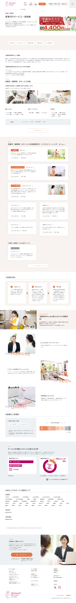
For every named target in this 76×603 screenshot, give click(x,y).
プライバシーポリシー (60, 595)
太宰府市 (7, 503)
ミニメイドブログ (34, 580)
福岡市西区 (16, 501)
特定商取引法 (68, 595)
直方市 (39, 505)
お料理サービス (12, 579)
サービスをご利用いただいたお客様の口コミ (58, 479)
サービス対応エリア (17, 9)
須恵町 (67, 503)
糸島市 (34, 503)
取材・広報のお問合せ (58, 577)
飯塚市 (46, 505)
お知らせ (55, 572)
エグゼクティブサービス (13, 574)
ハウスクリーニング (13, 581)
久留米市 (53, 505)
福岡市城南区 (24, 501)
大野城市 (56, 501)
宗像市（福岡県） (23, 9)
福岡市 (35, 499)
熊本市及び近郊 (8, 512)
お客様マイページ (34, 585)
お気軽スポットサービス (13, 578)
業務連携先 (56, 570)
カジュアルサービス (13, 576)
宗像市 (63, 501)
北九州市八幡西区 (19, 499)
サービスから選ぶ (11, 569)
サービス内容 (11, 43)
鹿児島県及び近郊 (8, 519)
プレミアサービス (12, 572)
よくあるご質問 (34, 575)
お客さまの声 (39, 43)
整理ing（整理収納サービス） (14, 583)
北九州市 (7, 497)
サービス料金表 (34, 569)
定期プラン (16, 452)
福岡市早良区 (33, 501)
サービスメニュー (20, 43)
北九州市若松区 (26, 497)
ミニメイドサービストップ (9, 9)
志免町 (61, 503)
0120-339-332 (62, 5)
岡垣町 (26, 505)
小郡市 (60, 505)
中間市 (28, 499)
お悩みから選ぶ (34, 570)
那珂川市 (40, 503)
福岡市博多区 (50, 499)
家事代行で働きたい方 (61, 2)
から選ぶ (30, 4)
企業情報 (55, 569)
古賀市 (14, 503)
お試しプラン (10, 452)
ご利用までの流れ (30, 43)
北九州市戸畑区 (36, 497)
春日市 (49, 501)
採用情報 (56, 581)
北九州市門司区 (16, 497)
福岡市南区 (7, 501)
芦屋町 (13, 505)
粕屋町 (6, 505)
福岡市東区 (42, 499)
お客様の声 (33, 574)
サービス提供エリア (49, 43)
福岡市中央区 (60, 499)
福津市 (20, 503)
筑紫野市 (41, 501)
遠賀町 (33, 505)
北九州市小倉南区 (56, 497)
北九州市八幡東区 (8, 499)
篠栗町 (54, 503)
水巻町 (19, 505)
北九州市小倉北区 (46, 497)
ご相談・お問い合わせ (23, 554)
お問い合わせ (48, 4)
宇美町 (48, 503)
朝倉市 (27, 503)
